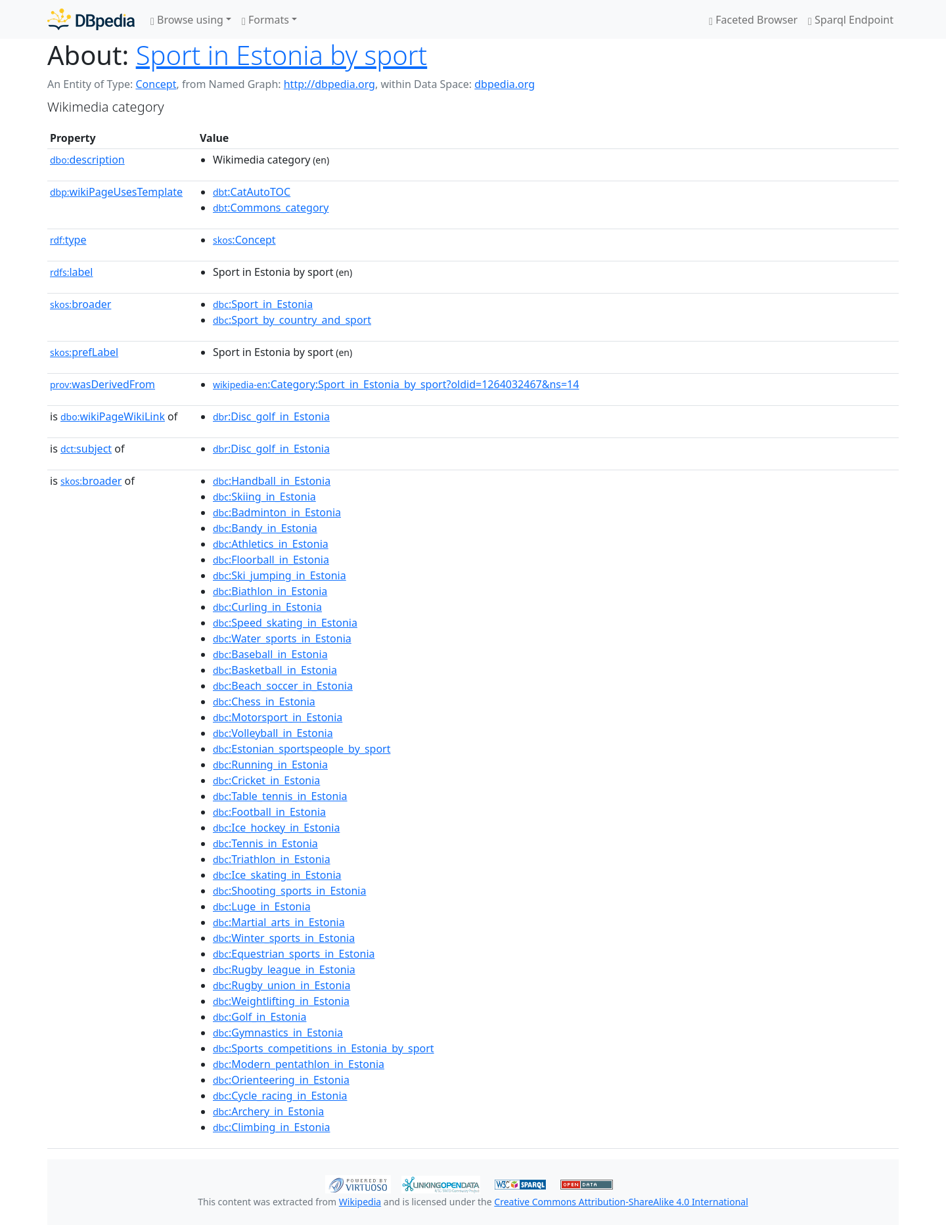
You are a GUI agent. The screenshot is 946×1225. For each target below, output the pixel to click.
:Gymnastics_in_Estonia (278, 1032)
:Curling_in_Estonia (267, 607)
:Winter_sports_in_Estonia (284, 938)
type (68, 240)
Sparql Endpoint (850, 19)
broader (80, 304)
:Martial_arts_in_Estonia (279, 922)
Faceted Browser (753, 19)
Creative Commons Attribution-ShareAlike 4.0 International (621, 1201)
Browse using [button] (186, 19)
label (71, 272)
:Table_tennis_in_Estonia (280, 796)
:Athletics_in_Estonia (270, 544)
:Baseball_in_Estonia (270, 654)
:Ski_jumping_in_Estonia (279, 575)
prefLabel (84, 352)
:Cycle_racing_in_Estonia (280, 1095)
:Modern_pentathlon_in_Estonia (298, 1064)
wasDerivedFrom (102, 384)
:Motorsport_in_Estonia (277, 717)
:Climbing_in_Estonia (271, 1127)
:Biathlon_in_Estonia (270, 591)
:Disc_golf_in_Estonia (271, 416)
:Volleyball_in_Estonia (273, 733)
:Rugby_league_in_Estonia (284, 969)
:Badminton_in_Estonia (277, 512)
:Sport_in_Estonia (263, 304)
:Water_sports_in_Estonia (282, 638)
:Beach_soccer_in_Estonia (283, 686)
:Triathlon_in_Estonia (271, 859)
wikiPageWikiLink (112, 416)
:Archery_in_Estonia (268, 1111)
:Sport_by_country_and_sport (292, 320)
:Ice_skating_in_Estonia (277, 875)
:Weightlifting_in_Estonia (281, 1001)
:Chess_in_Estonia (264, 701)
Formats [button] (265, 19)
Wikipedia (360, 1201)
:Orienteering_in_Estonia (281, 1080)
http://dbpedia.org (329, 84)
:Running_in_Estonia (270, 764)
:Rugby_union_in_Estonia (281, 985)
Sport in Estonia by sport (282, 55)
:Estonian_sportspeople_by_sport (301, 749)
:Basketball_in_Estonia (275, 670)
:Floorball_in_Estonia (271, 559)
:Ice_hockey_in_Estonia (276, 827)
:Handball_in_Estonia (271, 481)
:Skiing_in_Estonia (264, 496)
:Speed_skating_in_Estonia (285, 622)
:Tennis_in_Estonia (265, 843)
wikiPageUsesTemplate (116, 192)
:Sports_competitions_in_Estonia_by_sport (323, 1048)
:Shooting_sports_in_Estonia (289, 890)
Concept (155, 84)
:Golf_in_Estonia (259, 1017)
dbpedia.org (504, 84)
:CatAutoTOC (251, 192)
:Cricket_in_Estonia (266, 780)
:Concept (244, 240)
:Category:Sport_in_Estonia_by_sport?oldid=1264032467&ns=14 (396, 384)
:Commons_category (270, 207)
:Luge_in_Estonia (262, 906)
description (87, 159)
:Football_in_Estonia (269, 812)
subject (86, 448)
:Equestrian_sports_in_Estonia (294, 954)
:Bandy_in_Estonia (265, 528)
